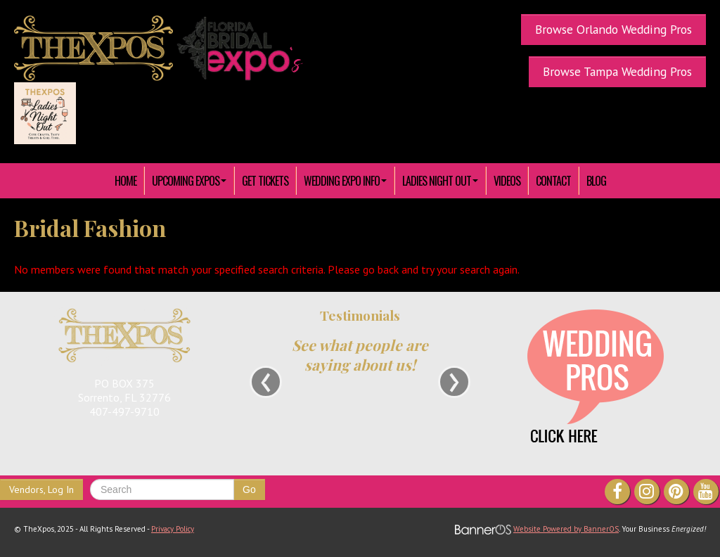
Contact (553, 180)
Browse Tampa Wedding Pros (617, 71)
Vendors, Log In (41, 489)
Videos (507, 180)
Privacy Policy (172, 529)
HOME (125, 180)
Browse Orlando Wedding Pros (613, 29)
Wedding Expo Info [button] (345, 180)
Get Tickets (265, 180)
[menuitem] (126, 181)
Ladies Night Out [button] (440, 180)
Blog (596, 180)
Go (249, 489)
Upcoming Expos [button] (189, 180)
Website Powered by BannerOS (566, 529)
